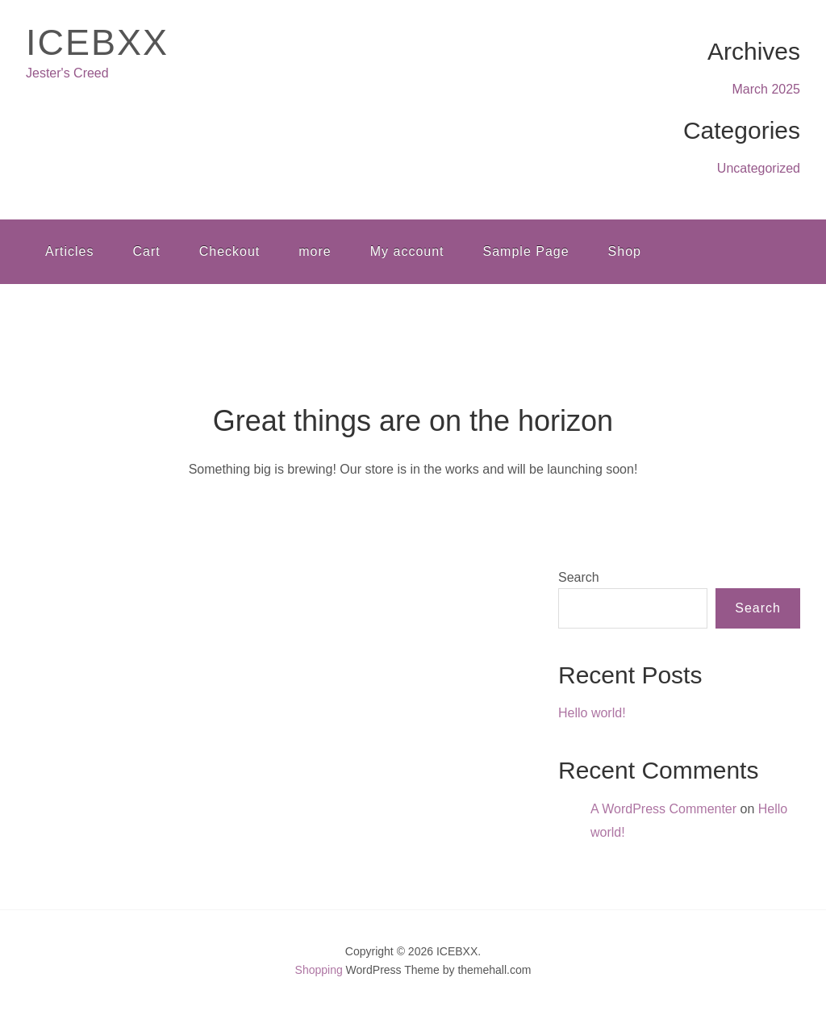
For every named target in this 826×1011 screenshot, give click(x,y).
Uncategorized (758, 168)
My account (407, 251)
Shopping (319, 969)
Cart (146, 251)
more (314, 251)
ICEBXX (97, 42)
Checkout (230, 251)
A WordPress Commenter (663, 809)
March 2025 (766, 89)
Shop (624, 251)
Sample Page (526, 251)
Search (578, 577)
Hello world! (592, 713)
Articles (69, 251)
